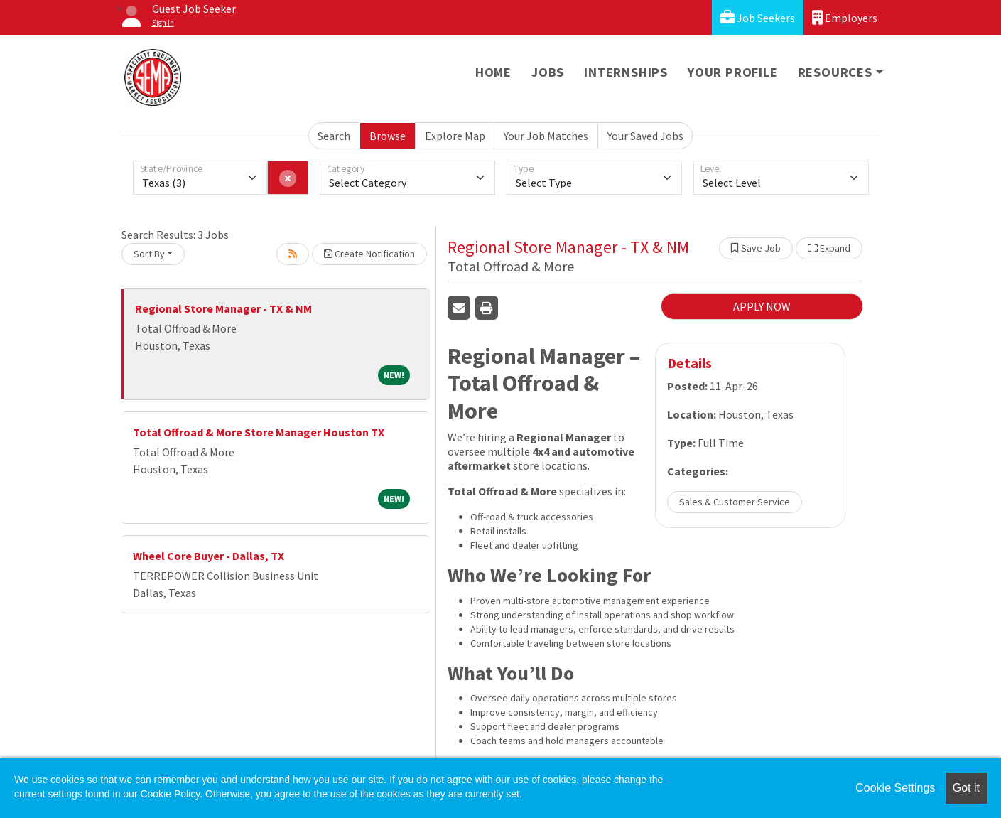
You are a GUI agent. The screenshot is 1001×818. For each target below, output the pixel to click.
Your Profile (733, 72)
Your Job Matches (546, 136)
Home (493, 72)
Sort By (149, 253)
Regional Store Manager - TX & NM (223, 308)
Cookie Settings (895, 788)
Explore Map (455, 136)
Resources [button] (835, 72)
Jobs (547, 72)
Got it (966, 788)
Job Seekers (757, 17)
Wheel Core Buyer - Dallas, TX (208, 556)
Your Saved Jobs (645, 136)
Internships (626, 72)
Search (334, 136)
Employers (844, 17)
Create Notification (369, 253)
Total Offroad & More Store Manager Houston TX (258, 432)
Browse (387, 136)
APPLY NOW (762, 306)
